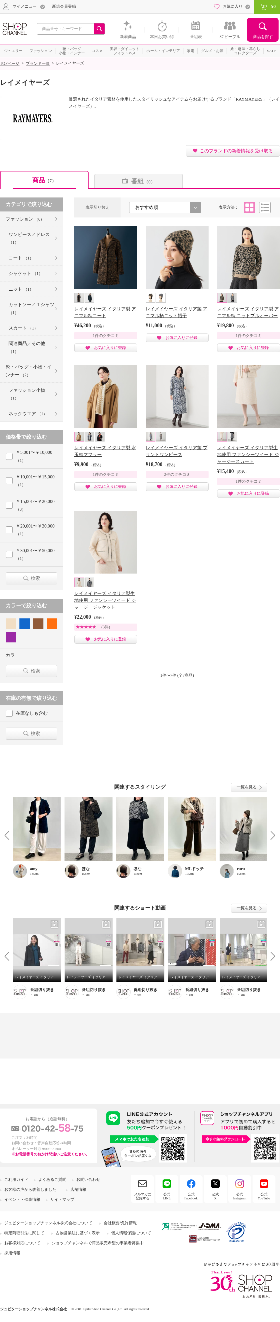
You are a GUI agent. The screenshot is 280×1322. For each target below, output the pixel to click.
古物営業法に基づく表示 (78, 1233)
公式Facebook (191, 1196)
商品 (44, 180)
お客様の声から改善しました (30, 1189)
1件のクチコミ (106, 336)
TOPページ (9, 63)
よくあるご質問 (52, 1179)
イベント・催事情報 (22, 1199)
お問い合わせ (88, 1179)
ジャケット (26, 273)
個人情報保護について (131, 1233)
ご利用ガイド (16, 1179)
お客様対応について (22, 1243)
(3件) (105, 627)
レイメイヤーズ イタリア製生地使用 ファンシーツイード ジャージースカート (248, 454)
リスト (265, 207)
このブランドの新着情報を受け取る (236, 150)
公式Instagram (240, 1196)
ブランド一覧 (38, 63)
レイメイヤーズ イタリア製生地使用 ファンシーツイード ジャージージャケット (105, 600)
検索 (35, 578)
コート (21, 257)
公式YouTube (264, 1196)
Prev (9, 835)
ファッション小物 (27, 394)
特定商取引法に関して (24, 1233)
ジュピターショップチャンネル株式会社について (48, 1223)
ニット (21, 289)
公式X (215, 1196)
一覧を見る (247, 787)
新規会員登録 (64, 6)
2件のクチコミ (177, 474)
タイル (249, 207)
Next (271, 835)
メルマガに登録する (142, 1196)
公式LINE (167, 1196)
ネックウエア (28, 413)
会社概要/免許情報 (120, 1223)
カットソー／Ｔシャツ (31, 308)
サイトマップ (62, 1199)
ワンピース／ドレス (29, 238)
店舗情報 (78, 1189)
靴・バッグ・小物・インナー (28, 370)
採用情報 (12, 1253)
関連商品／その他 (27, 347)
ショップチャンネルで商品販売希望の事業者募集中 (98, 1243)
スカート (23, 327)
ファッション (25, 219)
